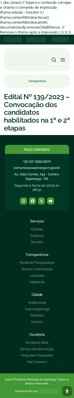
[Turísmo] (37, 323)
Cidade (37, 294)
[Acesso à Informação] (37, 270)
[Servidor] (37, 243)
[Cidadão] (37, 231)
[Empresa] (37, 237)
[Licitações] (37, 277)
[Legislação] (37, 283)
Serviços (37, 221)
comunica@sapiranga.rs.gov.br (36, 168)
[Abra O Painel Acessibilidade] (67, 391)
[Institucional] (37, 304)
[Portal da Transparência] (37, 264)
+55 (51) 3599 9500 (37, 161)
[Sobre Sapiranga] (37, 310)
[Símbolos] (37, 317)
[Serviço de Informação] (37, 350)
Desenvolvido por (26, 391)
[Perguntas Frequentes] (37, 357)
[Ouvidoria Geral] (37, 344)
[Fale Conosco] (37, 363)
